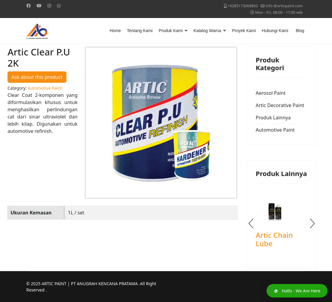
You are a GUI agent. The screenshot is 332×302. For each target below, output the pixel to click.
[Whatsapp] (59, 5)
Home (115, 30)
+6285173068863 (242, 5)
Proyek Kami (244, 30)
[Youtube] (39, 5)
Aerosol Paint (270, 93)
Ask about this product (36, 77)
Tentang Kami (140, 30)
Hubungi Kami (275, 30)
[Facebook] (28, 5)
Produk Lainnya (273, 117)
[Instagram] (49, 5)
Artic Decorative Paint (280, 105)
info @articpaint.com (284, 5)
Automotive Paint (275, 130)
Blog (300, 30)
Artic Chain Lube (274, 239)
